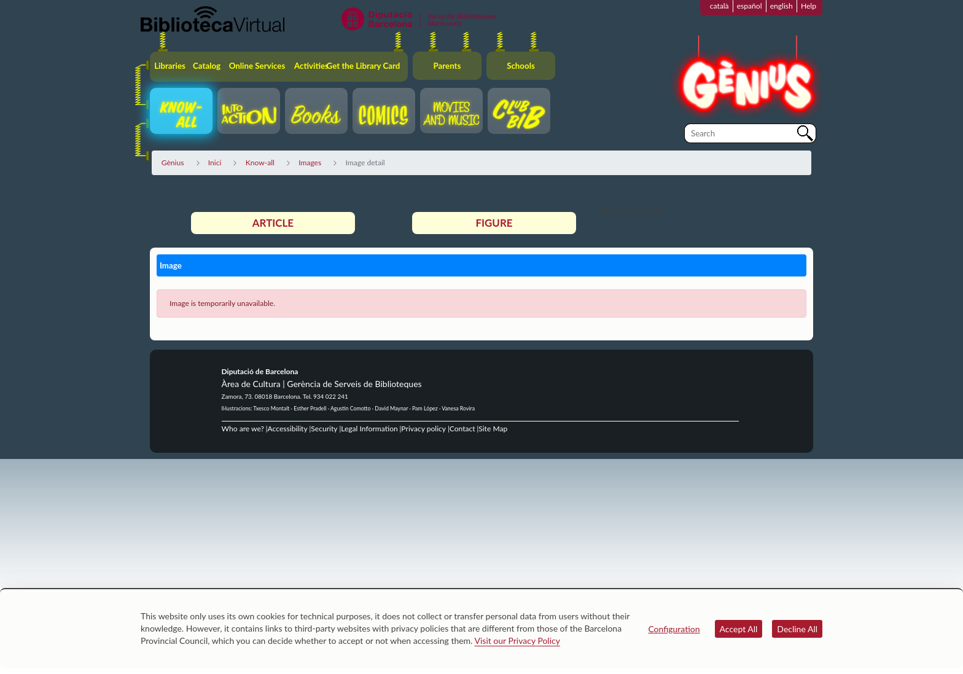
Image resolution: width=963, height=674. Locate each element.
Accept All (739, 629)
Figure (493, 222)
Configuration (674, 629)
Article (273, 222)
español (749, 5)
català (719, 5)
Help (808, 5)
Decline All (797, 629)
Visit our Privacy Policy (517, 640)
